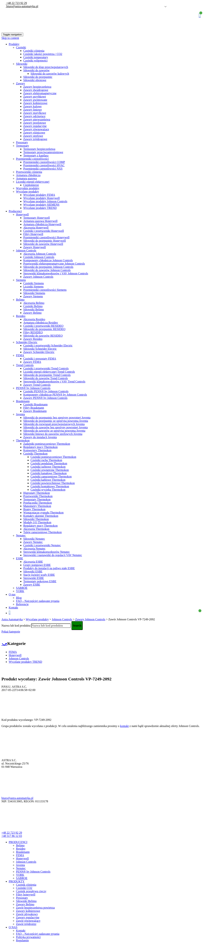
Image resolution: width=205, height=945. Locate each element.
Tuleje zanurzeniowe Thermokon (42, 532)
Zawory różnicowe (34, 132)
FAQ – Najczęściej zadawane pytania (37, 601)
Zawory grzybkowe (34, 96)
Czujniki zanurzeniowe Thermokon (51, 476)
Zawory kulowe (32, 106)
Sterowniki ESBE (33, 578)
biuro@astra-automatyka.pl (22, 6)
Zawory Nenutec (33, 542)
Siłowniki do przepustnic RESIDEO (44, 329)
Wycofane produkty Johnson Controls (45, 201)
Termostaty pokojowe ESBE (39, 581)
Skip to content (10, 37)
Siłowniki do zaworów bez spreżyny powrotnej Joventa (55, 427)
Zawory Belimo (32, 312)
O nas (12, 594)
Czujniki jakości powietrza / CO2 (42, 54)
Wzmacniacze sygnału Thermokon (43, 512)
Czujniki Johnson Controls (38, 257)
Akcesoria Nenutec (34, 548)
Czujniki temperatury (35, 57)
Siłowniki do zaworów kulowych (50, 73)
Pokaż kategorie (10, 631)
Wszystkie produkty (27, 188)
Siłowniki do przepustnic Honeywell (44, 240)
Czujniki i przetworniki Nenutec (42, 545)
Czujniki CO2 (24, 887)
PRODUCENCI (18, 842)
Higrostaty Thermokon (36, 492)
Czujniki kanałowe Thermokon (49, 473)
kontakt (124, 726)
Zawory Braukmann (35, 411)
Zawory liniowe (32, 109)
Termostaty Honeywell (36, 217)
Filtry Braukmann (33, 407)
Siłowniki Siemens (34, 293)
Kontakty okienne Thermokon (40, 515)
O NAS (13, 927)
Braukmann (23, 401)
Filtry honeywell (25, 894)
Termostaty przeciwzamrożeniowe (43, 152)
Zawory (20, 83)
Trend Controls (25, 365)
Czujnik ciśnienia (26, 884)
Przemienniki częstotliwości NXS (43, 168)
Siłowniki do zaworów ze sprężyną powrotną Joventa (54, 430)
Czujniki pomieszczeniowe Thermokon (53, 456)
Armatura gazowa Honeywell (40, 221)
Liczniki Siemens (33, 286)
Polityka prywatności (28, 937)
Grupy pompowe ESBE (37, 564)
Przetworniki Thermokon (38, 496)
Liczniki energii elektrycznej (32, 181)
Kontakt (13, 607)
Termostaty (22, 145)
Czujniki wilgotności (35, 60)
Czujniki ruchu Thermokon (46, 460)
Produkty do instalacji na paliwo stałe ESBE (49, 568)
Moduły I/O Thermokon (37, 522)
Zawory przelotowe (34, 122)
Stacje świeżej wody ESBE (39, 574)
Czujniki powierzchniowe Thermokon (53, 483)
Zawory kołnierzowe (35, 103)
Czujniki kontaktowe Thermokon (50, 486)
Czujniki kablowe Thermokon (48, 479)
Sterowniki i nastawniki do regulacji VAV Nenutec (52, 555)
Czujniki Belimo (33, 306)
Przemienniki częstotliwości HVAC (44, 165)
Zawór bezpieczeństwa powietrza (35, 907)
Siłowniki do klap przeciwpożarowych (45, 67)
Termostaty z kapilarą (35, 155)
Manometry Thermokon (37, 506)
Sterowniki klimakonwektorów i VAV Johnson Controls (55, 273)
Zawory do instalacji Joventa (40, 437)
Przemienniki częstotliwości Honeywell (46, 237)
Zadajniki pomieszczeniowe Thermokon (46, 443)
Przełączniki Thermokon (37, 502)
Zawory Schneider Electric (38, 352)
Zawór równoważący (28, 920)
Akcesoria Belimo (33, 302)
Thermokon (23, 440)
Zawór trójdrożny (26, 924)
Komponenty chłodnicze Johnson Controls (48, 260)
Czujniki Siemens (33, 283)
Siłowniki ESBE (32, 571)
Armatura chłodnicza (28, 175)
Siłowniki (21, 63)
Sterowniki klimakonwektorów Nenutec (46, 551)
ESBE (19, 558)
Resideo (20, 316)
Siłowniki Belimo (33, 309)
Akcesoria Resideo (34, 319)
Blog (19, 597)
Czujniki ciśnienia (33, 50)
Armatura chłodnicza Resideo (40, 322)
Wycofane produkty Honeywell (41, 198)
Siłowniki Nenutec (34, 538)
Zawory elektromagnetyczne (40, 93)
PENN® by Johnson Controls (33, 388)
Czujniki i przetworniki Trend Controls (46, 368)
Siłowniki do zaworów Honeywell (43, 243)
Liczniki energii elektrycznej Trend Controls (49, 371)
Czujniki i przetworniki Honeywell (43, 230)
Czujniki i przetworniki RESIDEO (43, 325)
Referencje (22, 604)
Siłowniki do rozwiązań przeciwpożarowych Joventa (54, 424)
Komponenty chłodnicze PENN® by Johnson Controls (55, 394)
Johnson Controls (26, 250)
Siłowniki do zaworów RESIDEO (43, 335)
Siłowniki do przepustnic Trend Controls (47, 375)
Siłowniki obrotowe (34, 80)
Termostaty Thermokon (37, 499)
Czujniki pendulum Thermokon (49, 463)
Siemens (21, 280)
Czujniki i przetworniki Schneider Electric (48, 345)
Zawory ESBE (31, 584)
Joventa (20, 414)
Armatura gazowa (26, 178)
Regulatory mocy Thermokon (40, 447)
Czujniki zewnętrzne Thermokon (50, 469)
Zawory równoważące (36, 129)
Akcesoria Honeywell (36, 227)
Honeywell (22, 214)
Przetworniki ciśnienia (29, 171)
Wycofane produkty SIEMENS (41, 204)
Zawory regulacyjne (35, 126)
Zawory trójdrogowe (35, 139)
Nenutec (21, 535)
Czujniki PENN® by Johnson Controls (46, 391)
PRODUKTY (17, 881)
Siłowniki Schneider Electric (40, 348)
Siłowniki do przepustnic (37, 76)
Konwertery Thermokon (37, 450)
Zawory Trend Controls (37, 384)
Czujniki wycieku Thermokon (48, 489)
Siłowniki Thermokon (36, 519)
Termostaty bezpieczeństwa (39, 148)
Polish (160, 6)
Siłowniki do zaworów (36, 70)
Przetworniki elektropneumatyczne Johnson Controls (54, 263)
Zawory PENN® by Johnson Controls (45, 397)
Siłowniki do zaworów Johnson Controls (47, 270)
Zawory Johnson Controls (38, 276)
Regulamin (22, 940)
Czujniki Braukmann (35, 404)
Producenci (15, 211)
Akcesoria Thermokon (36, 528)
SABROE (21, 587)
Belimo (20, 299)
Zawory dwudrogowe (35, 90)
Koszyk (200, 15)
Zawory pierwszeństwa (36, 119)
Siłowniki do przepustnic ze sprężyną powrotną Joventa (55, 420)
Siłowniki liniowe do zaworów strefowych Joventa (52, 433)
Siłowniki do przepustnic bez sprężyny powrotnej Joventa (57, 417)
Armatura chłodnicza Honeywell (42, 224)
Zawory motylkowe (34, 112)
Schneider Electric (26, 342)
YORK (20, 591)
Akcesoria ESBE (33, 561)
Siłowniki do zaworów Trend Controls (45, 378)
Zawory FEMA (32, 361)
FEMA (20, 355)
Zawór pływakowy (27, 914)
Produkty (14, 44)
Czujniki (21, 47)
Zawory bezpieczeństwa (37, 86)
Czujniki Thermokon (35, 453)
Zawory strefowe (33, 135)
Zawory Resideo (32, 338)
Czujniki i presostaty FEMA (39, 358)
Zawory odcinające (34, 116)
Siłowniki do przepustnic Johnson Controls (48, 266)
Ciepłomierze (31, 185)
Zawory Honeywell (34, 247)
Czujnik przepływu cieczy (31, 891)
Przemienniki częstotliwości (32, 158)
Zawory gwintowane (35, 99)
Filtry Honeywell (33, 234)
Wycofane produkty (27, 191)
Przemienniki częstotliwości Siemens (45, 289)
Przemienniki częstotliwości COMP (44, 162)
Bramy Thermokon (34, 509)
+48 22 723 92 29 (16, 3)
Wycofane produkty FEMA (39, 194)
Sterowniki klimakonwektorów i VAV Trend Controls (54, 381)
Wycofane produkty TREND (40, 207)
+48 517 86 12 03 (11, 835)
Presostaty (22, 142)
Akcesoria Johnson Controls (39, 253)
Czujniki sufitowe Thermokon (48, 466)
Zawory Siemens (33, 296)
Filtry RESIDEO (33, 332)
